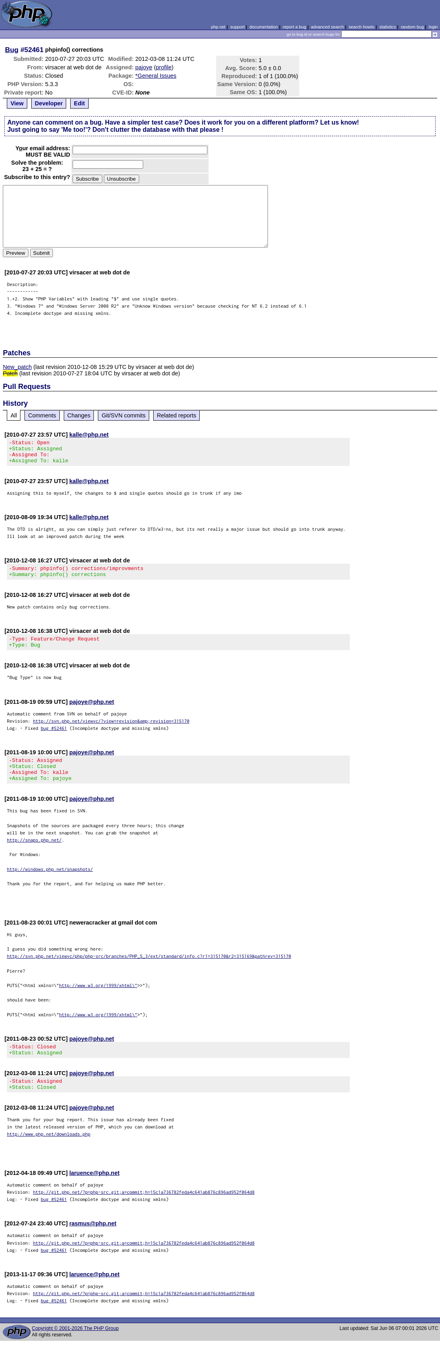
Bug (12, 50)
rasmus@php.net (92, 1242)
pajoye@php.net (91, 711)
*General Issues (155, 76)
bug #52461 (54, 737)
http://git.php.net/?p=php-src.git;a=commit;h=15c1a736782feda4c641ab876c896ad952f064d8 (144, 1211)
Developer (49, 103)
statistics (387, 26)
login (433, 26)
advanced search (327, 26)
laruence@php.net (94, 1192)
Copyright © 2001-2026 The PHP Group (75, 1347)
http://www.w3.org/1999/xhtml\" (98, 999)
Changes (79, 415)
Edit (79, 103)
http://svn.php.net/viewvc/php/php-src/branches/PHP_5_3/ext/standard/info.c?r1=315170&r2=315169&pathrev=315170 (149, 970)
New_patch (17, 367)
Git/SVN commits (123, 415)
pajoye (143, 67)
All (13, 415)
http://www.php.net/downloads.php (48, 1153)
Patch (10, 373)
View (17, 103)
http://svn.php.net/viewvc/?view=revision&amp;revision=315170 (111, 730)
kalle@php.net (89, 434)
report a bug (294, 26)
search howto (361, 26)
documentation (263, 26)
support (237, 26)
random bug (412, 26)
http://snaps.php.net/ (34, 854)
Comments (42, 415)
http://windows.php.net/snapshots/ (50, 883)
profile (164, 67)
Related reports (176, 415)
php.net (218, 26)
